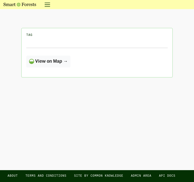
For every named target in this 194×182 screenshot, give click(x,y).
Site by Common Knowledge (98, 176)
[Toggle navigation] (46, 4)
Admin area (141, 176)
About (13, 176)
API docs (167, 176)
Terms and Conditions (46, 176)
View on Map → (48, 61)
